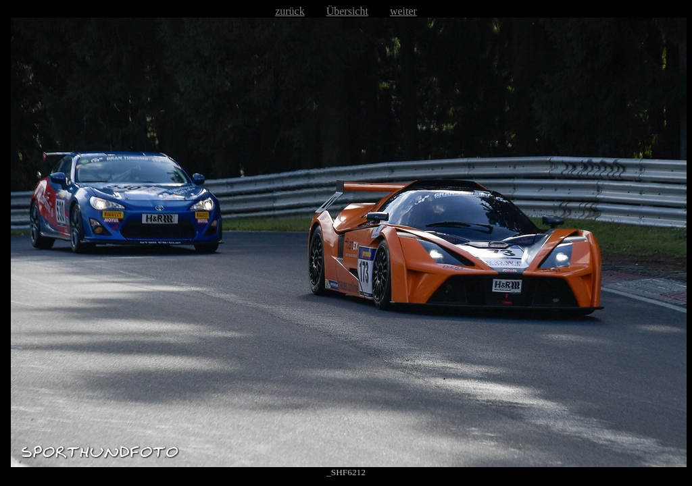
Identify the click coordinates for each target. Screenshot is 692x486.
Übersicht (347, 11)
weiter (403, 11)
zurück (290, 11)
